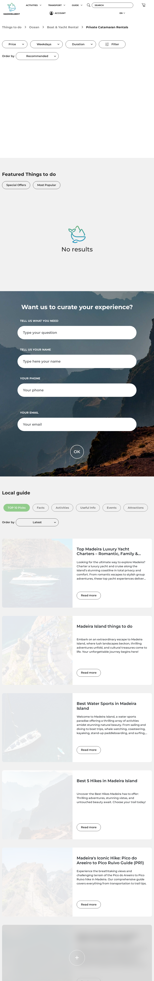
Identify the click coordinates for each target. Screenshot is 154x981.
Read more (89, 595)
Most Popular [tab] (46, 185)
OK (77, 451)
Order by (8, 56)
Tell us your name (35, 349)
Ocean (34, 27)
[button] (40, 5)
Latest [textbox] (37, 522)
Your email (29, 412)
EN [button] (121, 13)
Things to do (11, 27)
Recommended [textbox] (37, 56)
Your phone (30, 378)
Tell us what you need (39, 320)
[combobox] (37, 56)
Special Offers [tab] (16, 185)
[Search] (112, 5)
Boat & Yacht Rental (62, 27)
